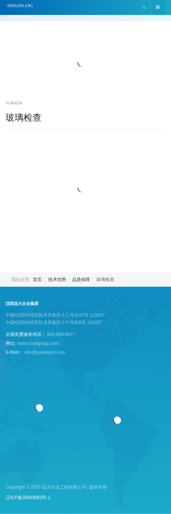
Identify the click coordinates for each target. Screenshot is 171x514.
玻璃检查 (23, 117)
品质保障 (81, 279)
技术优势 (57, 279)
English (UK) (19, 6)
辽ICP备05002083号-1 (28, 497)
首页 (37, 279)
